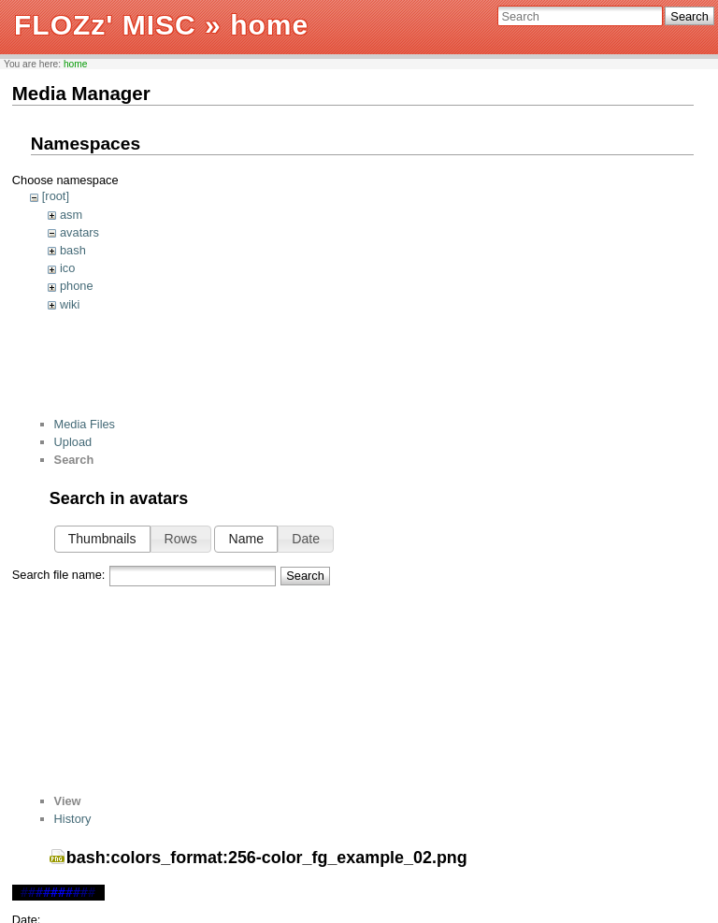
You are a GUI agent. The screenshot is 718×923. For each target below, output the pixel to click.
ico (67, 268)
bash (73, 250)
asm (71, 215)
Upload (73, 442)
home (76, 64)
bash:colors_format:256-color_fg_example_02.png (266, 857)
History (73, 819)
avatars (79, 232)
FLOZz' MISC (105, 24)
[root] (55, 196)
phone (76, 286)
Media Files (84, 424)
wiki (69, 304)
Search (689, 16)
